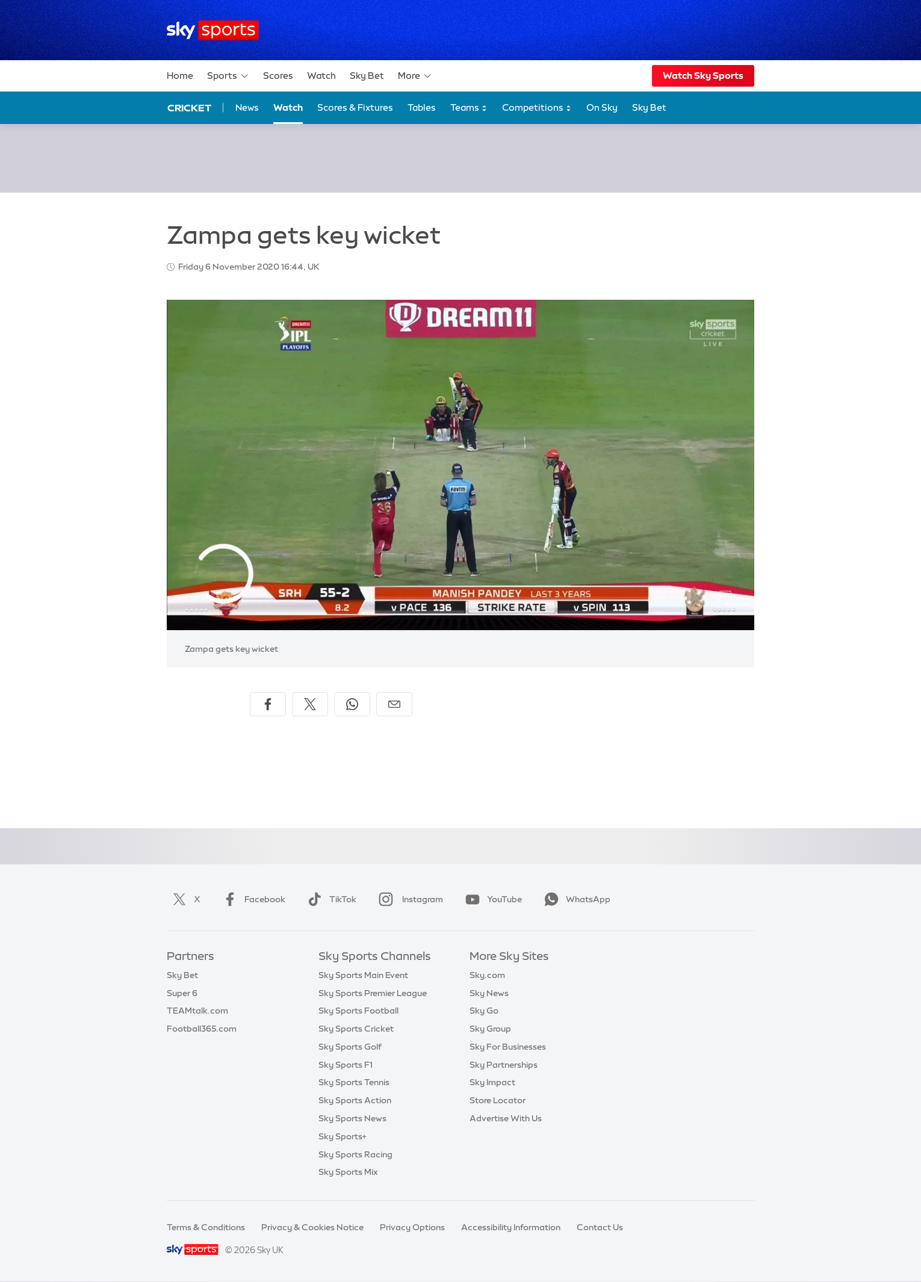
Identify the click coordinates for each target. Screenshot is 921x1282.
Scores (278, 75)
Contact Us (600, 1227)
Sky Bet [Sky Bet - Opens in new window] (649, 107)
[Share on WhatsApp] (352, 704)
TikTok (329, 899)
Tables (422, 107)
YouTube (491, 899)
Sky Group (490, 1028)
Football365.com (202, 1028)
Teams (469, 108)
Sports (228, 76)
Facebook (251, 899)
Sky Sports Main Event (363, 975)
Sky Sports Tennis (353, 1082)
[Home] (213, 30)
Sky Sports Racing (355, 1154)
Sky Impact (492, 1082)
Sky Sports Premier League (372, 993)
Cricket (189, 108)
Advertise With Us (506, 1118)
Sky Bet (367, 75)
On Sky (602, 107)
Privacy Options (412, 1227)
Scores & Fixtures (355, 107)
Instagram (408, 899)
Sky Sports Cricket (356, 1028)
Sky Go (484, 1010)
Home (180, 75)
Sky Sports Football (358, 1010)
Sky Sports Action (354, 1100)
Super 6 (182, 993)
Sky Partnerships (504, 1065)
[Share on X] (310, 704)
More (415, 76)
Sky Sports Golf (350, 1046)
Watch (321, 75)
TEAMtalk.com (197, 1010)
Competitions (537, 108)
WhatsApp (574, 899)
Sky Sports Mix (348, 1172)
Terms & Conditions (206, 1227)
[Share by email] (394, 704)
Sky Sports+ (342, 1136)
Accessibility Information (510, 1227)
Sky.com (487, 975)
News (247, 107)
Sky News (489, 993)
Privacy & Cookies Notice (312, 1227)
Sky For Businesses (508, 1046)
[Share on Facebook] (268, 704)
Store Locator (498, 1100)
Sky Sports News (352, 1118)
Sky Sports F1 (345, 1065)
